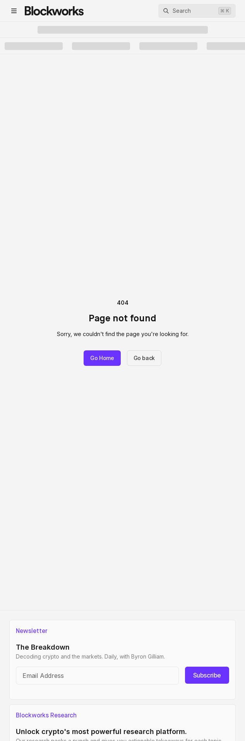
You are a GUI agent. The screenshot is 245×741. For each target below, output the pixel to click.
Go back (144, 358)
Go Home (102, 358)
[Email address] (97, 675)
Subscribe (207, 675)
